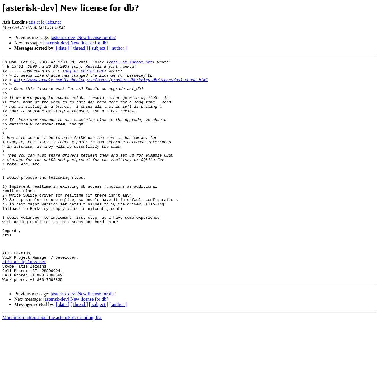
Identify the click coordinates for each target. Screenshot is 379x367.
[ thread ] (79, 48)
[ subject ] (98, 48)
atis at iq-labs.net (45, 22)
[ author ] (118, 48)
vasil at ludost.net (130, 62)
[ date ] (62, 48)
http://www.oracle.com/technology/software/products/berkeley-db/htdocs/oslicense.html (111, 84)
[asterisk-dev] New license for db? (83, 37)
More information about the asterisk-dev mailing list (52, 361)
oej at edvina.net (84, 73)
